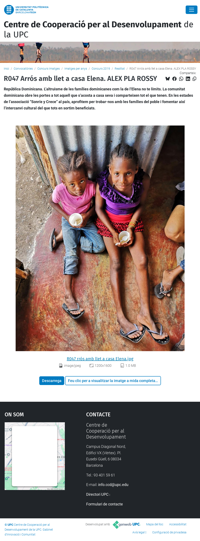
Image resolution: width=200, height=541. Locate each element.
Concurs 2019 (101, 68)
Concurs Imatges (48, 68)
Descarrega (51, 380)
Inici (6, 68)
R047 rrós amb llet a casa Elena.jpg (100, 358)
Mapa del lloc (154, 524)
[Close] (191, 10)
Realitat (120, 68)
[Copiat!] (194, 78)
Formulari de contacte (104, 504)
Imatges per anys (75, 68)
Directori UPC (97, 494)
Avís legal (138, 532)
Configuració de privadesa (169, 532)
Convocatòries (23, 68)
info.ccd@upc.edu (113, 484)
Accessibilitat (177, 524)
